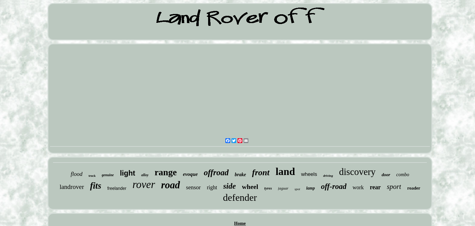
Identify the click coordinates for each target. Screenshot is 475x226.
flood (76, 174)
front (261, 172)
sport (394, 186)
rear (375, 187)
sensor (193, 187)
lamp (310, 188)
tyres (268, 188)
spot (297, 189)
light (127, 173)
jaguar (283, 188)
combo (402, 174)
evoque (190, 174)
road (170, 185)
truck (91, 175)
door (386, 174)
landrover (72, 186)
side (229, 186)
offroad (216, 172)
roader (413, 188)
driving (328, 175)
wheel (250, 186)
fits (95, 185)
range (165, 172)
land (285, 171)
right (212, 187)
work (358, 187)
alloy (144, 175)
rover (143, 184)
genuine (108, 175)
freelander (116, 188)
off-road (333, 186)
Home (240, 223)
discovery (357, 171)
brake (240, 174)
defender (240, 197)
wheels (309, 174)
